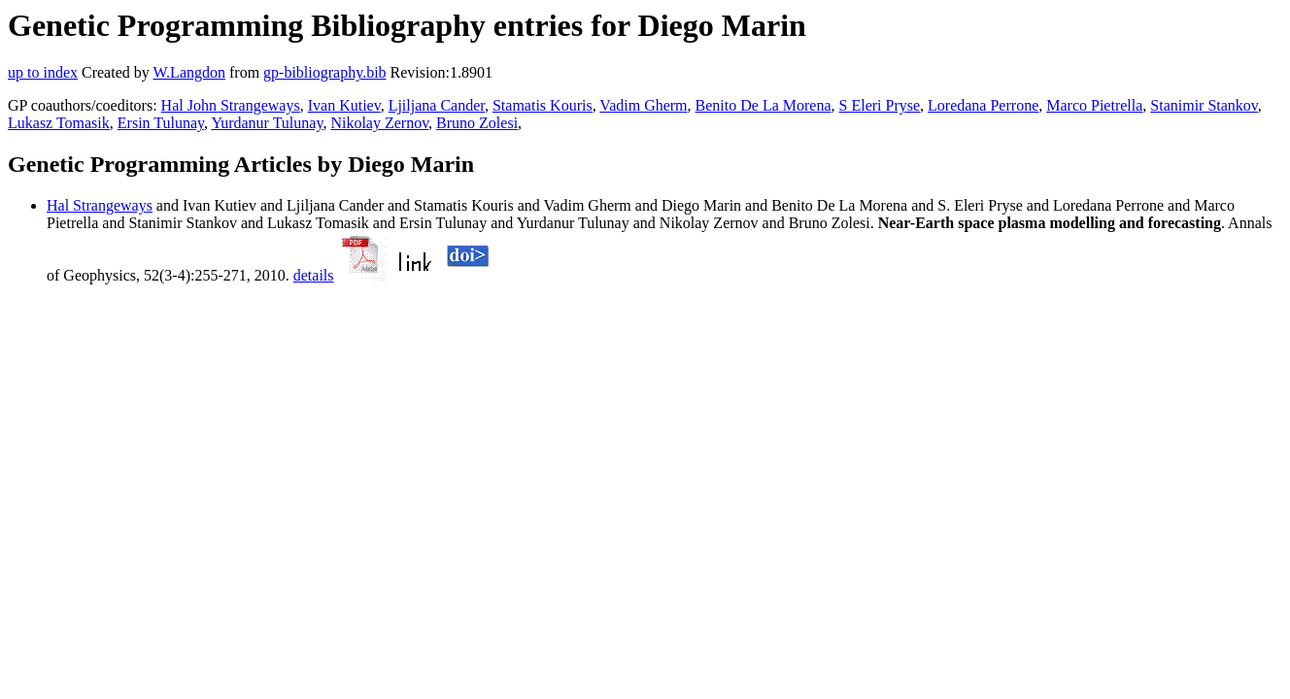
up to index (43, 72)
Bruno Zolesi (477, 123)
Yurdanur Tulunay (266, 123)
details (313, 275)
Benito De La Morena (764, 105)
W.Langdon (189, 72)
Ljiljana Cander (437, 105)
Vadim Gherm (643, 105)
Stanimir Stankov (1204, 105)
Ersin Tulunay (161, 123)
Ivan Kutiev (344, 105)
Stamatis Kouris (542, 105)
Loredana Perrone (983, 105)
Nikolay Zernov (379, 123)
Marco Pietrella (1094, 105)
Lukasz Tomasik (59, 123)
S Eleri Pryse (880, 105)
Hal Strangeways (100, 205)
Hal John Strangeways (230, 105)
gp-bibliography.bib (325, 72)
